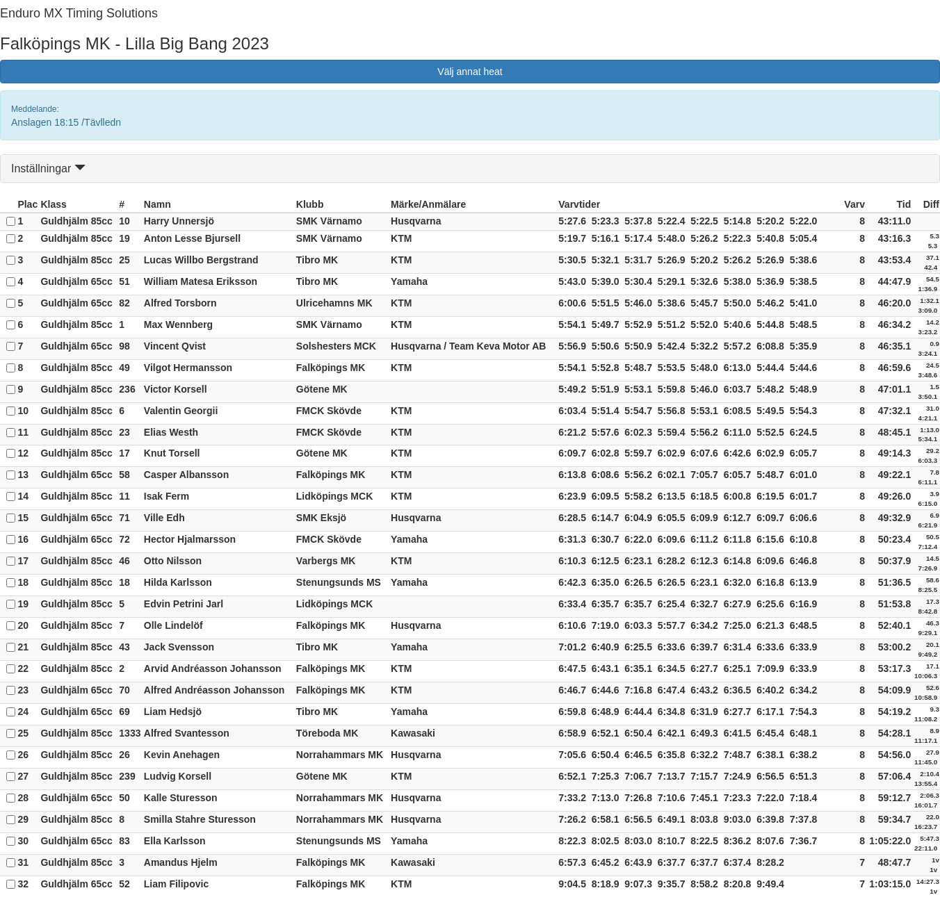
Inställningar (48, 168)
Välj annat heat (469, 71)
